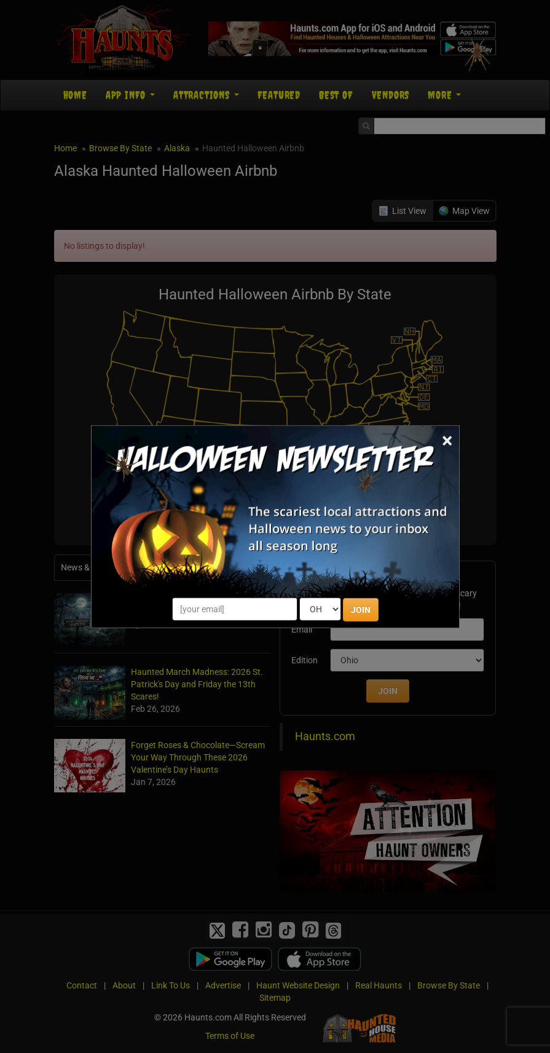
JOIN (361, 610)
